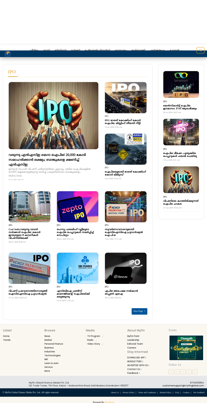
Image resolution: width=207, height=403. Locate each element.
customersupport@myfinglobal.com (183, 384)
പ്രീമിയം (34, 50)
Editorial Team (136, 342)
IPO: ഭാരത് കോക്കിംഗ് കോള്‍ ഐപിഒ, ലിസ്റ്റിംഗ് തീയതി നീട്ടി (123, 122)
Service (49, 364)
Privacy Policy (125, 391)
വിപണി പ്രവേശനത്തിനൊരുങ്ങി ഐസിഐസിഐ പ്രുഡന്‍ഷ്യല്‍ (28, 293)
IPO (10, 225)
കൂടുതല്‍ (174, 50)
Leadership (134, 338)
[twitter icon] (189, 370)
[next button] (201, 346)
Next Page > (139, 310)
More (47, 368)
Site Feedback (199, 391)
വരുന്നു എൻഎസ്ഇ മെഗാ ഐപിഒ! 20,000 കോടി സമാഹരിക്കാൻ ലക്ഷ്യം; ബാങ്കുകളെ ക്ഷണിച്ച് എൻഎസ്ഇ (51, 159)
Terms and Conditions (144, 391)
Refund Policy (164, 391)
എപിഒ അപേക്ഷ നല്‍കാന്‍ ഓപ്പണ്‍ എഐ (121, 293)
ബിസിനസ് (60, 50)
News (47, 335)
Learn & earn (52, 361)
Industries (50, 349)
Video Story (95, 342)
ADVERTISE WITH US (140, 363)
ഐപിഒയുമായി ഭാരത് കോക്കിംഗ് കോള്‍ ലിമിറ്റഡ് (125, 173)
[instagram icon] (177, 370)
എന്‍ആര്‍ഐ (157, 50)
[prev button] (171, 346)
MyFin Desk (16, 176)
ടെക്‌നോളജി (138, 50)
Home (7, 335)
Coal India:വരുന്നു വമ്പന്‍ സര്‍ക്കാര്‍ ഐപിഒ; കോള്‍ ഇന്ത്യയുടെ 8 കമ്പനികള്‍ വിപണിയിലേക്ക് (24, 234)
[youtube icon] (195, 370)
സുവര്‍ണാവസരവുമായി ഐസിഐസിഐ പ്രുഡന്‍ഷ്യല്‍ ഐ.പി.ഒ (124, 232)
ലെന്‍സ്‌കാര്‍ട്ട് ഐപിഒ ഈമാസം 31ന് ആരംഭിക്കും (180, 107)
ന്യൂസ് (46, 50)
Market (49, 338)
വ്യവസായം (120, 50)
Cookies (185, 391)
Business (49, 346)
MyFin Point (134, 335)
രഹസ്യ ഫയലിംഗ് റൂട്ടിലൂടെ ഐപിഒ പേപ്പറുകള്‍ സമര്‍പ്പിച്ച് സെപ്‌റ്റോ (75, 232)
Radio (92, 338)
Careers (132, 346)
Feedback (134, 370)
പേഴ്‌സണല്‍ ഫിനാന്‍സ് (97, 50)
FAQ (176, 391)
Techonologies (53, 353)
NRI (46, 357)
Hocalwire (109, 401)
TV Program (96, 335)
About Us (111, 391)
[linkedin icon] (183, 370)
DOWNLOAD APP (138, 355)
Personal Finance (55, 342)
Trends (7, 338)
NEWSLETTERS (137, 359)
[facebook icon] (171, 370)
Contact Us (135, 366)
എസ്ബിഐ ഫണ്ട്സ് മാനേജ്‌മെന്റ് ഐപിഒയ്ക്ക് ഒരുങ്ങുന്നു (73, 294)
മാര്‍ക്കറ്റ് (75, 50)
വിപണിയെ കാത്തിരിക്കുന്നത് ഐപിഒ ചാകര (180, 203)
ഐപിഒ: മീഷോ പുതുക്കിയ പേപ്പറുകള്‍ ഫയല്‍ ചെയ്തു (180, 155)
